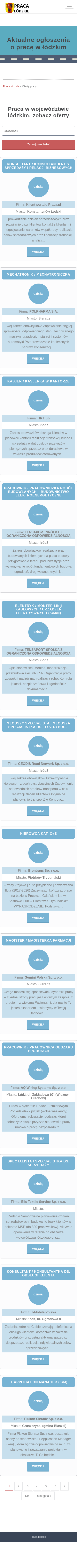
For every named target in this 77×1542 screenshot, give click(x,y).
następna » (44, 1495)
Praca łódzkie (11, 86)
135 (27, 1495)
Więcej (38, 251)
